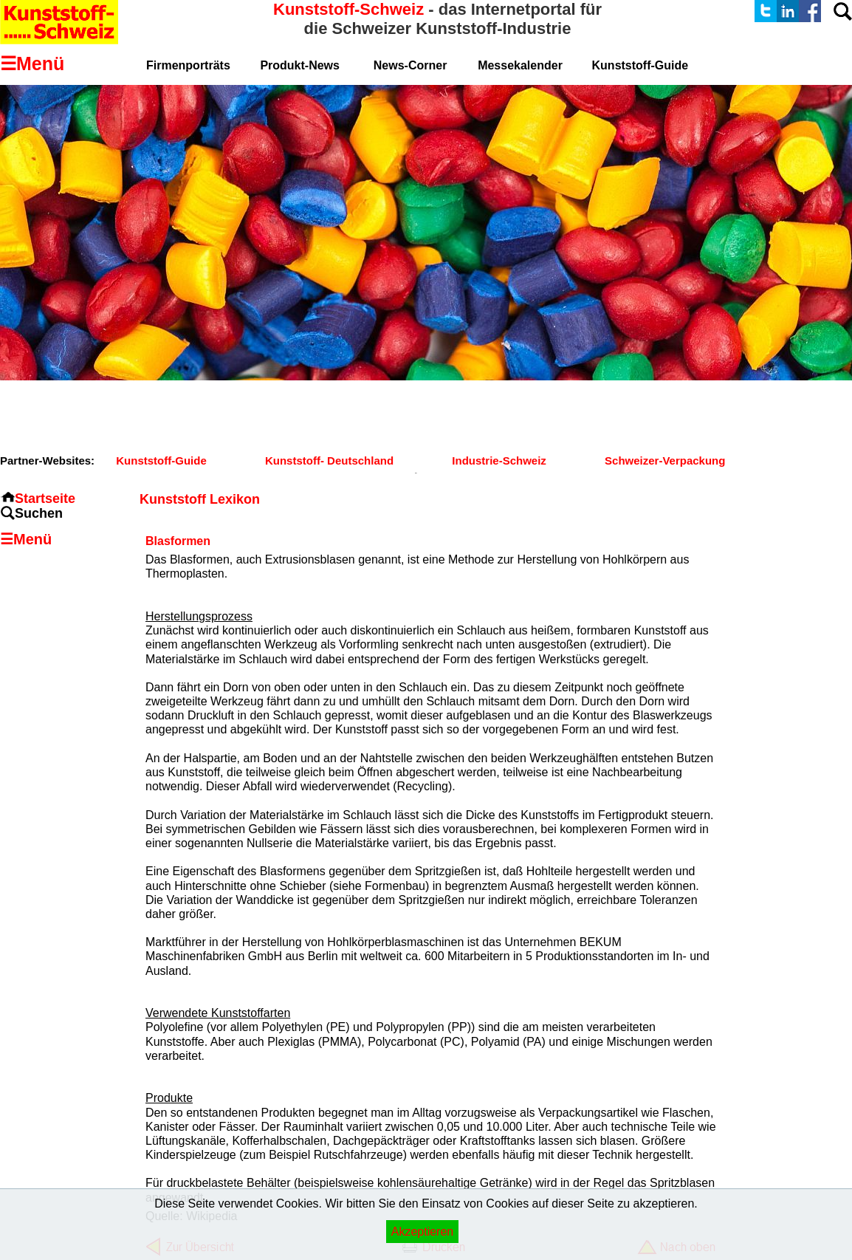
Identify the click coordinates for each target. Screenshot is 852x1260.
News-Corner (410, 65)
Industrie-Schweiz (499, 460)
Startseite (45, 498)
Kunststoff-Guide (161, 460)
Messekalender (520, 65)
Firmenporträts (188, 65)
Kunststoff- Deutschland (329, 460)
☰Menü (26, 539)
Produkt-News (300, 65)
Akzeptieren (422, 1231)
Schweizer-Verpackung (665, 460)
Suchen (39, 513)
